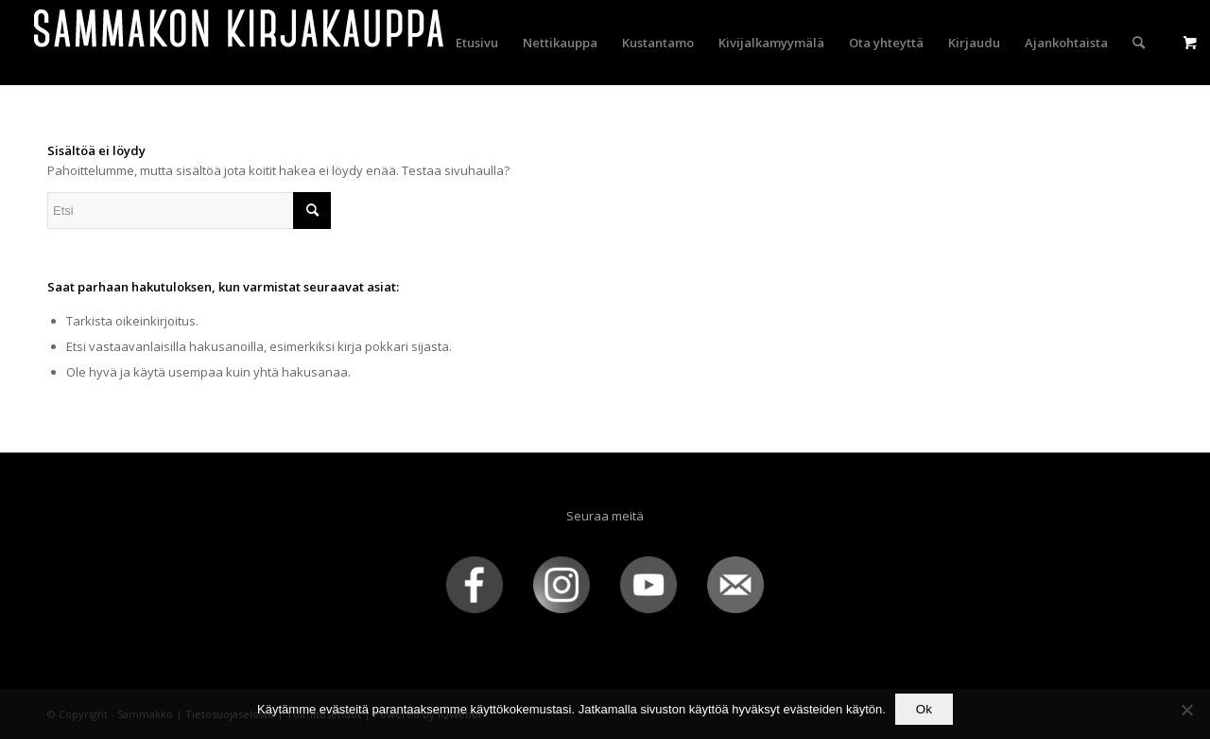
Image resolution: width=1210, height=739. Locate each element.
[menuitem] (476, 42)
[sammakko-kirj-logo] (240, 42)
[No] (1186, 709)
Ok (924, 709)
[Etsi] (1138, 42)
